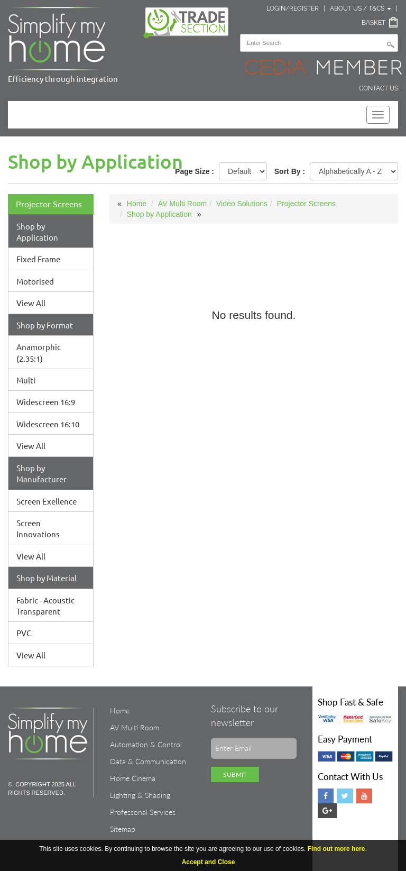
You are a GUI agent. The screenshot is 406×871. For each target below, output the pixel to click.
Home (136, 203)
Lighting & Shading (140, 795)
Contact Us (378, 88)
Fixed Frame (38, 259)
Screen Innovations (38, 528)
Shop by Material (46, 578)
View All (30, 303)
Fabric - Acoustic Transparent (45, 605)
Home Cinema (132, 778)
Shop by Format (44, 325)
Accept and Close (208, 862)
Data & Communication (148, 761)
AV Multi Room (182, 203)
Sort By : (289, 171)
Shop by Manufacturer (41, 473)
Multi (25, 380)
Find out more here (336, 848)
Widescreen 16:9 (45, 402)
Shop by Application (37, 231)
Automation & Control (146, 744)
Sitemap (122, 828)
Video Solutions (241, 203)
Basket (373, 22)
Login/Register (292, 8)
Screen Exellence (46, 501)
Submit (235, 774)
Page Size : (194, 171)
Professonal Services (143, 812)
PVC (23, 633)
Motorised (35, 281)
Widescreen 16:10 (47, 424)
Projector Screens (49, 204)
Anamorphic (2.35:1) (38, 352)
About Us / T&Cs (360, 8)
